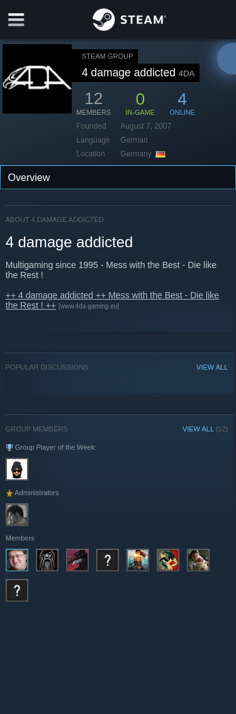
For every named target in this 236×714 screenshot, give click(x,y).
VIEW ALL (212, 367)
